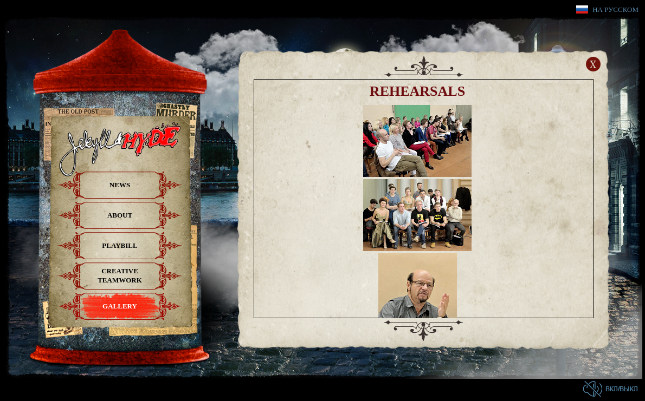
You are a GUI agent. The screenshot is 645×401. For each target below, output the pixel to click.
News (119, 185)
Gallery (119, 306)
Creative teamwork (120, 275)
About (119, 215)
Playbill (119, 245)
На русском (615, 9)
